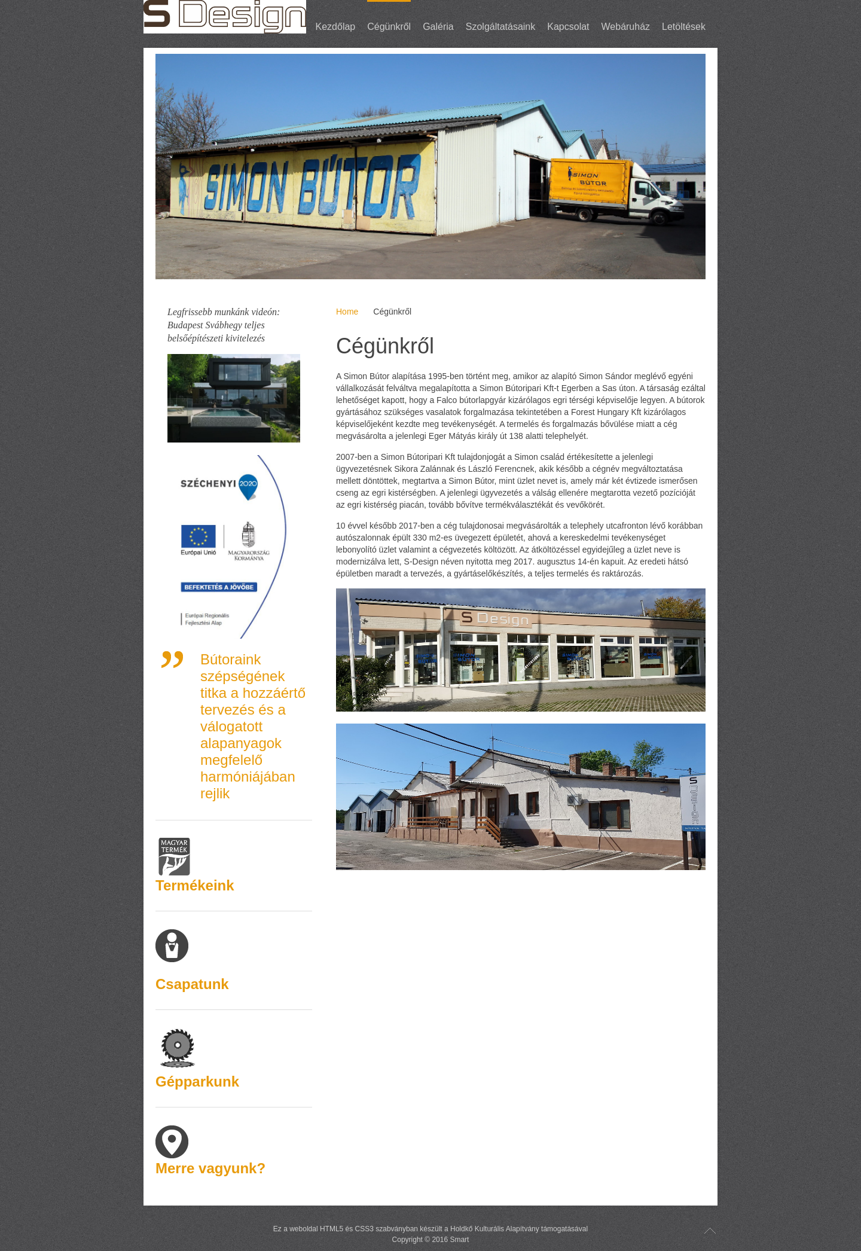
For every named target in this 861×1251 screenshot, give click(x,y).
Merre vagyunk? (210, 1168)
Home (347, 311)
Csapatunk (192, 984)
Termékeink (194, 885)
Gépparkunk (197, 1081)
